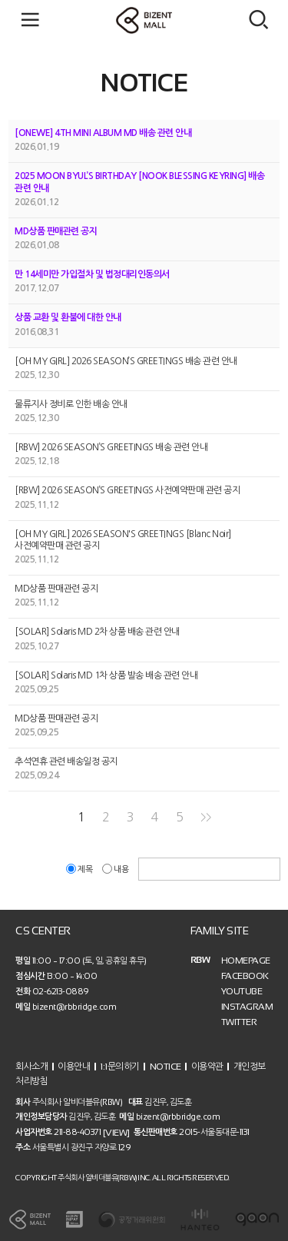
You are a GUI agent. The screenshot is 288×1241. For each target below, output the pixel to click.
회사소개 (31, 1065)
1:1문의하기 (120, 1065)
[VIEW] (116, 1132)
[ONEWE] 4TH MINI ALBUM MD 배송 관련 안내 (103, 133)
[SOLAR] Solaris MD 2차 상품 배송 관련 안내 (97, 632)
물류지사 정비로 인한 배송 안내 (71, 404)
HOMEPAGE (245, 960)
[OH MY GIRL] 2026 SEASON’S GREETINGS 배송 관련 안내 (126, 361)
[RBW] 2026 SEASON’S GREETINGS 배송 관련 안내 (111, 447)
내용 (116, 869)
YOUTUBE (242, 991)
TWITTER (239, 1022)
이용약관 (207, 1065)
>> (205, 817)
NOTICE (165, 1065)
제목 (80, 869)
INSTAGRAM (247, 1006)
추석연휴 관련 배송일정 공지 (66, 761)
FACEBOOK (245, 976)
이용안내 (74, 1065)
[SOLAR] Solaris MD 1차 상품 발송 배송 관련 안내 (106, 675)
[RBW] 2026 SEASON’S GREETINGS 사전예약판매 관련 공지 (127, 491)
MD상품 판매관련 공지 (56, 231)
